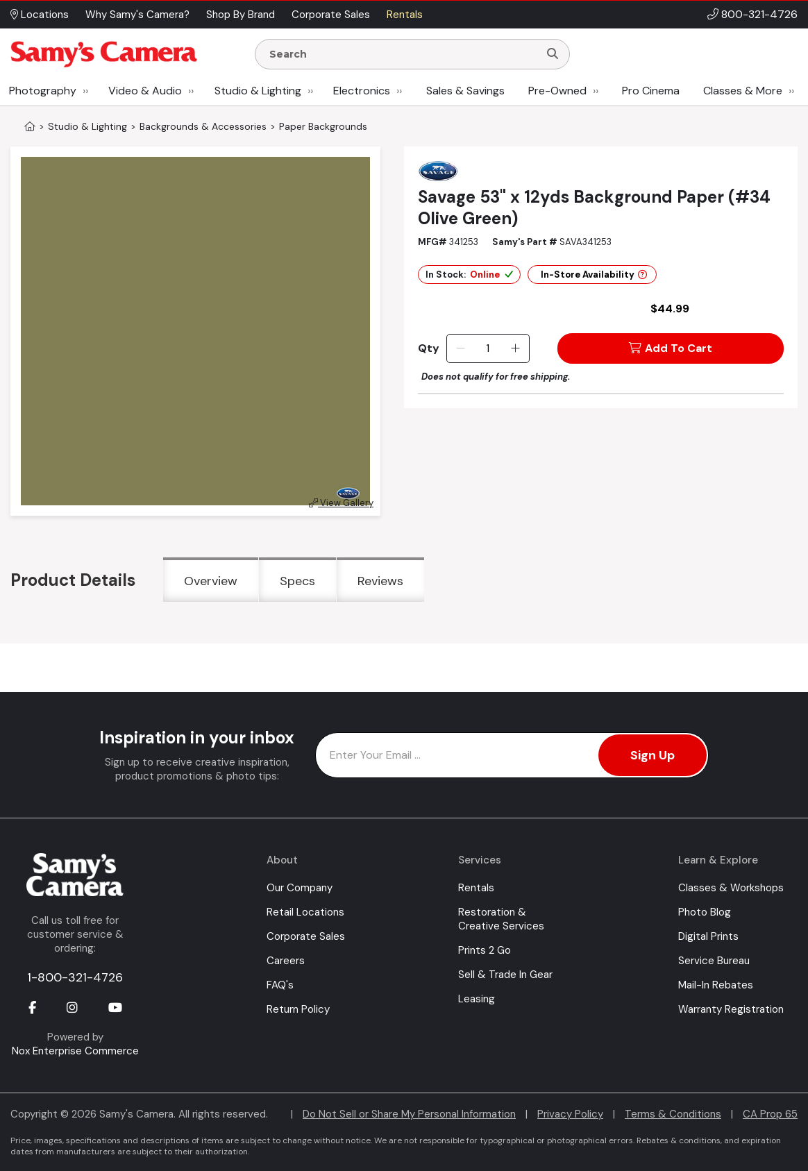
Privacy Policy (570, 1114)
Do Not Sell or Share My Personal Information (409, 1114)
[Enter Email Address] (512, 755)
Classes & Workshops (731, 888)
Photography (42, 90)
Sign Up (652, 755)
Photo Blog (704, 912)
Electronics (361, 90)
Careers (286, 961)
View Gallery (341, 503)
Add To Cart (670, 348)
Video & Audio (145, 90)
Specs (297, 581)
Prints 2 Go (484, 950)
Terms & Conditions (673, 1114)
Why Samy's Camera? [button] (137, 15)
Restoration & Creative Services (501, 919)
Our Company (300, 888)
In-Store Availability (594, 274)
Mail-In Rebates (715, 985)
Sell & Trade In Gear (505, 975)
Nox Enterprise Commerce (75, 1051)
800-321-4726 (759, 14)
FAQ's (280, 985)
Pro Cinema (651, 90)
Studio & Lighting (257, 90)
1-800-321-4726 (75, 977)
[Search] (552, 54)
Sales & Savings (465, 90)
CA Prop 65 (770, 1114)
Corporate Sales (306, 936)
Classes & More (742, 90)
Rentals (476, 888)
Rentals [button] (405, 15)
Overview (210, 581)
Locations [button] (39, 15)
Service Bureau (714, 961)
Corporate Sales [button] (331, 15)
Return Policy (298, 1009)
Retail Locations (305, 912)
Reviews (380, 581)
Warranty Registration (731, 1009)
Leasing (476, 999)
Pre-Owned (557, 90)
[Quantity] (487, 348)
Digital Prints (708, 936)
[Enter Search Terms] (402, 54)
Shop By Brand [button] (240, 15)
